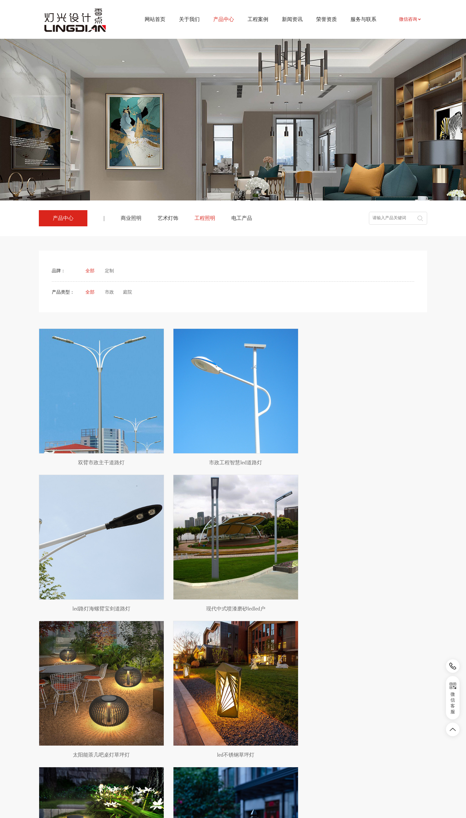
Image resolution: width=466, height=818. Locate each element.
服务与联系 (363, 19)
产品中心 (146, 718)
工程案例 (258, 19)
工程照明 (204, 218)
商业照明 (131, 218)
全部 (89, 270)
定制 (109, 270)
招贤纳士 (286, 752)
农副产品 (101, 752)
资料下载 (286, 743)
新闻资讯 (292, 19)
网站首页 (155, 19)
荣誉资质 (326, 19)
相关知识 (239, 752)
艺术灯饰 (168, 218)
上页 (209, 676)
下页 (257, 676)
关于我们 (189, 19)
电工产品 (241, 218)
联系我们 (286, 733)
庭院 (127, 292)
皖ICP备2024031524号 (288, 798)
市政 (109, 292)
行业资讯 (239, 743)
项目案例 (192, 733)
